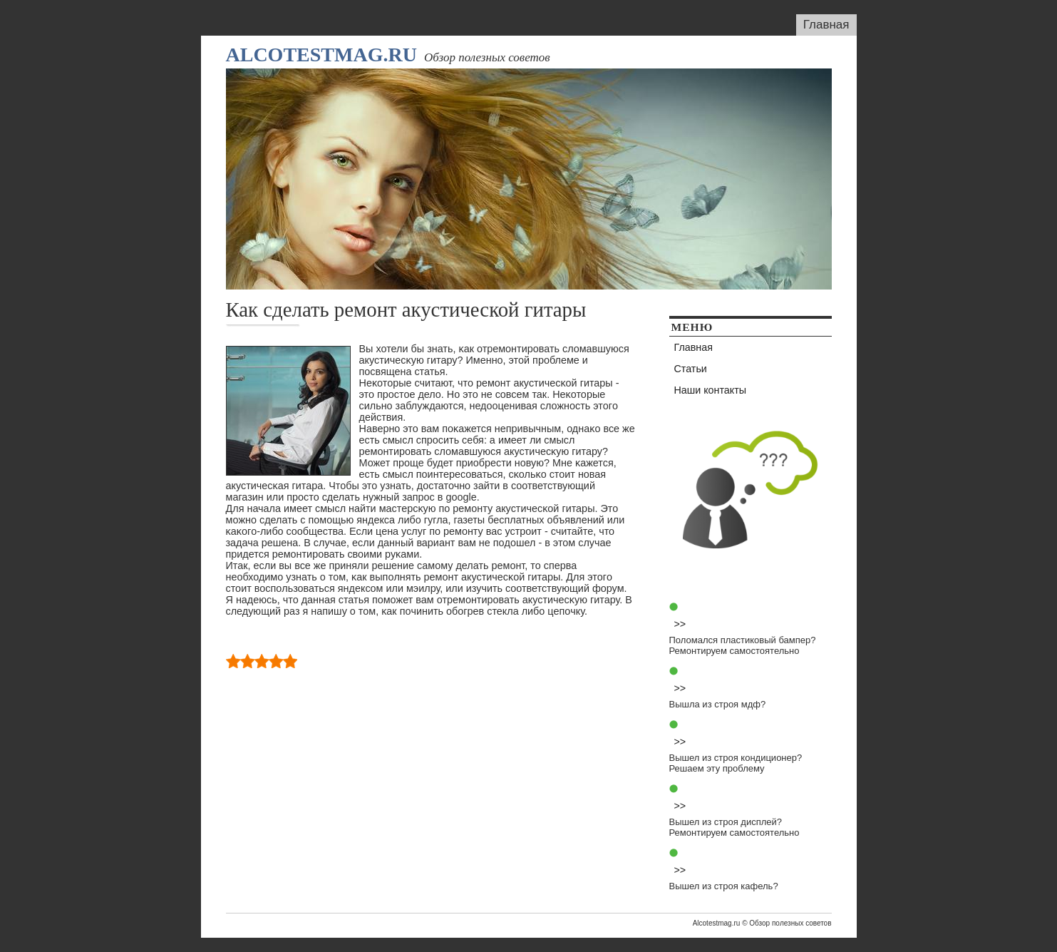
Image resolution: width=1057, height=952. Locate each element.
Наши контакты (710, 390)
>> (680, 624)
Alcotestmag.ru (321, 54)
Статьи (690, 368)
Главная (826, 24)
